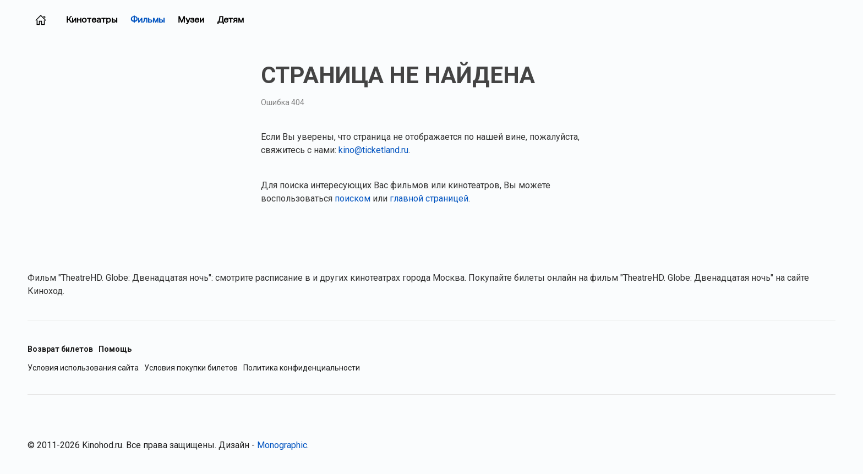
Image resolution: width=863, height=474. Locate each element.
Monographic (282, 445)
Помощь (115, 349)
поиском (352, 198)
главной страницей (429, 198)
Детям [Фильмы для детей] (230, 19)
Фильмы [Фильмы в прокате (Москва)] (147, 19)
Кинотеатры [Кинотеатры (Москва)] (91, 19)
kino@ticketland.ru (373, 150)
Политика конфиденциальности (301, 368)
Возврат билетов (60, 349)
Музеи (191, 19)
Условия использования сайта (83, 368)
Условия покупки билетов (191, 368)
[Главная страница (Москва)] (40, 20)
